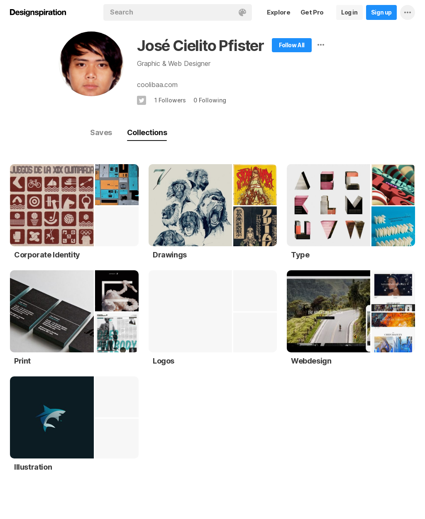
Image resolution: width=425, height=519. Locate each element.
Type (300, 254)
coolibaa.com (157, 84)
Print (22, 361)
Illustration (33, 467)
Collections (147, 132)
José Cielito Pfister (200, 45)
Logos (163, 361)
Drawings (170, 254)
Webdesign (311, 361)
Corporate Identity (47, 254)
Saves (101, 132)
